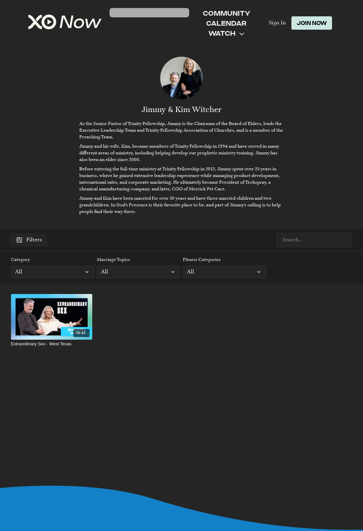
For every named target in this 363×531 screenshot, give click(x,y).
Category (20, 260)
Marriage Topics (113, 260)
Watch (226, 33)
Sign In (277, 23)
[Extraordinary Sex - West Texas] (51, 344)
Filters (29, 240)
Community (226, 13)
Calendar (226, 23)
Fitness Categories (202, 260)
